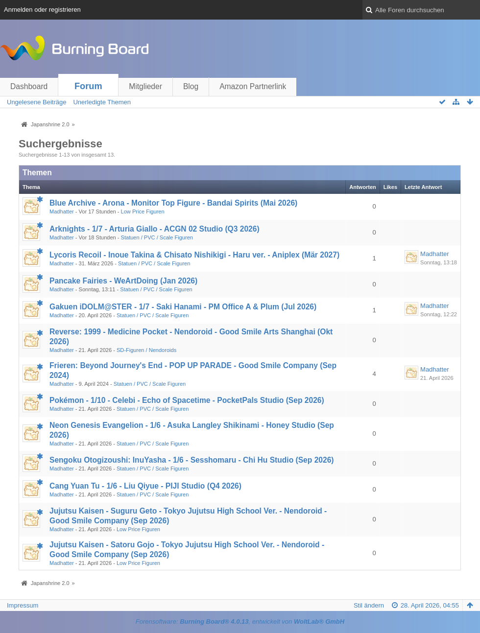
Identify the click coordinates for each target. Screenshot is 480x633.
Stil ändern (369, 605)
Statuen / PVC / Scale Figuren (157, 237)
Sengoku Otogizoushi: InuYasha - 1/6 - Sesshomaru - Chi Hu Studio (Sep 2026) (191, 460)
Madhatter (61, 211)
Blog (190, 86)
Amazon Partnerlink (252, 86)
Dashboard (29, 86)
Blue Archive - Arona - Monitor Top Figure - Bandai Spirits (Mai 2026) (173, 203)
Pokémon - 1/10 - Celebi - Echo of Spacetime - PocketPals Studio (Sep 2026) (186, 400)
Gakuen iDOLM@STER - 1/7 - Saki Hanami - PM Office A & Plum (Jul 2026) (182, 307)
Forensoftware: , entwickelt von (240, 621)
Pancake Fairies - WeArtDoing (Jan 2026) (123, 281)
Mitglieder (145, 86)
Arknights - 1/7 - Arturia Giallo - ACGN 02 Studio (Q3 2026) (154, 229)
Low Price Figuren (143, 211)
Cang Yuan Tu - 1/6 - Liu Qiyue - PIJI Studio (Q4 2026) (145, 486)
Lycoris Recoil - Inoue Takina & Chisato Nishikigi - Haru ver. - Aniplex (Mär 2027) (194, 255)
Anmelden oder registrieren (42, 9)
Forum (88, 86)
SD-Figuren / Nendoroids (146, 350)
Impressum (22, 605)
